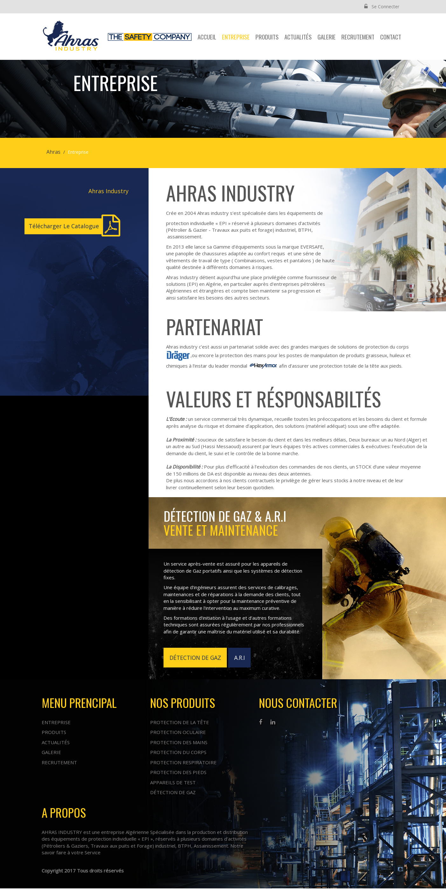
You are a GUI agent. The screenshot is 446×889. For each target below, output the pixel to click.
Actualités (298, 36)
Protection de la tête (179, 723)
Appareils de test (173, 783)
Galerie (326, 36)
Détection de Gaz (173, 793)
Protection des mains (178, 743)
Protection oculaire (178, 733)
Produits (267, 36)
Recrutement (357, 36)
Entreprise (236, 36)
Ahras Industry (108, 191)
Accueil (207, 36)
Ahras (53, 151)
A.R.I (242, 657)
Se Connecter (381, 7)
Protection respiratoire (183, 762)
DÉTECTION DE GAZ (196, 657)
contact (390, 36)
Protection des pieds (178, 773)
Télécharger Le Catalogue (64, 226)
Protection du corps (178, 753)
